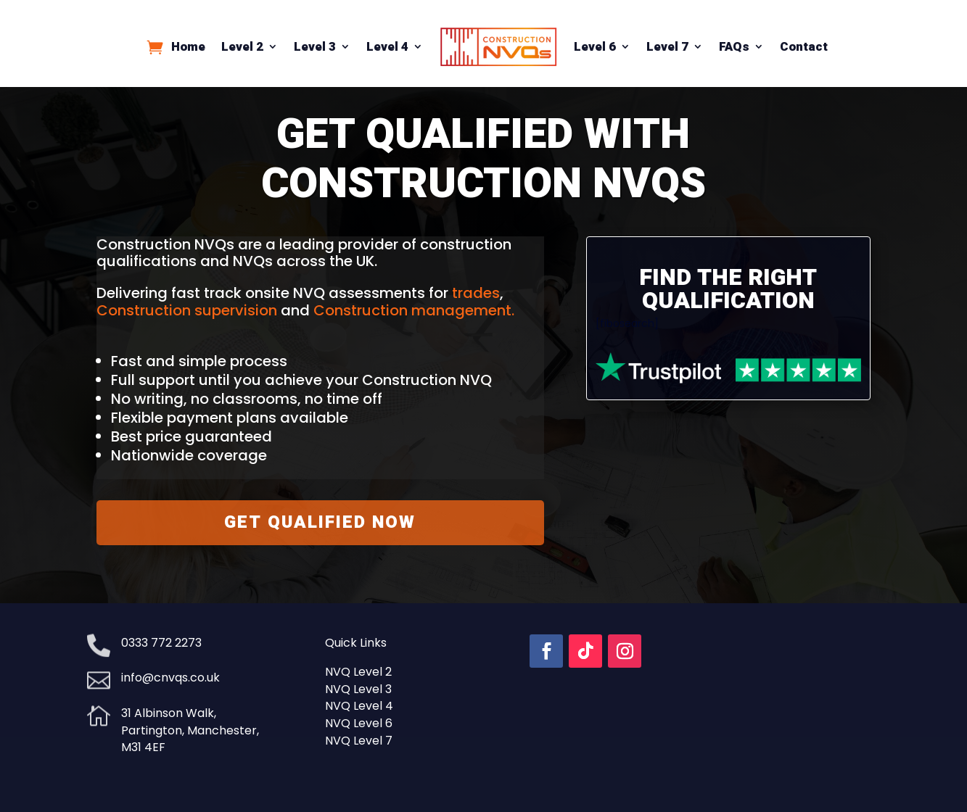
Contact (804, 47)
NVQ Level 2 (358, 671)
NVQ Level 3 (358, 689)
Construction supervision (186, 310)
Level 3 (315, 47)
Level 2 (242, 47)
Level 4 (387, 47)
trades (476, 293)
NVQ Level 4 (359, 705)
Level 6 (595, 47)
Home (188, 47)
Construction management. (413, 310)
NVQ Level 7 (358, 740)
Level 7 (667, 47)
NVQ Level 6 (358, 723)
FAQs (734, 47)
